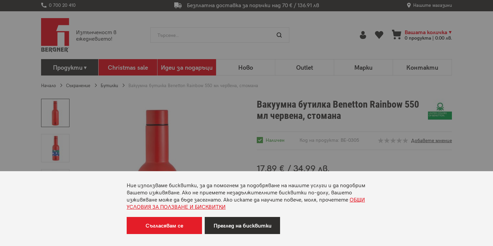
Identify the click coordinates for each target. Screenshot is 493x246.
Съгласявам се (164, 225)
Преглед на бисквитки (242, 225)
